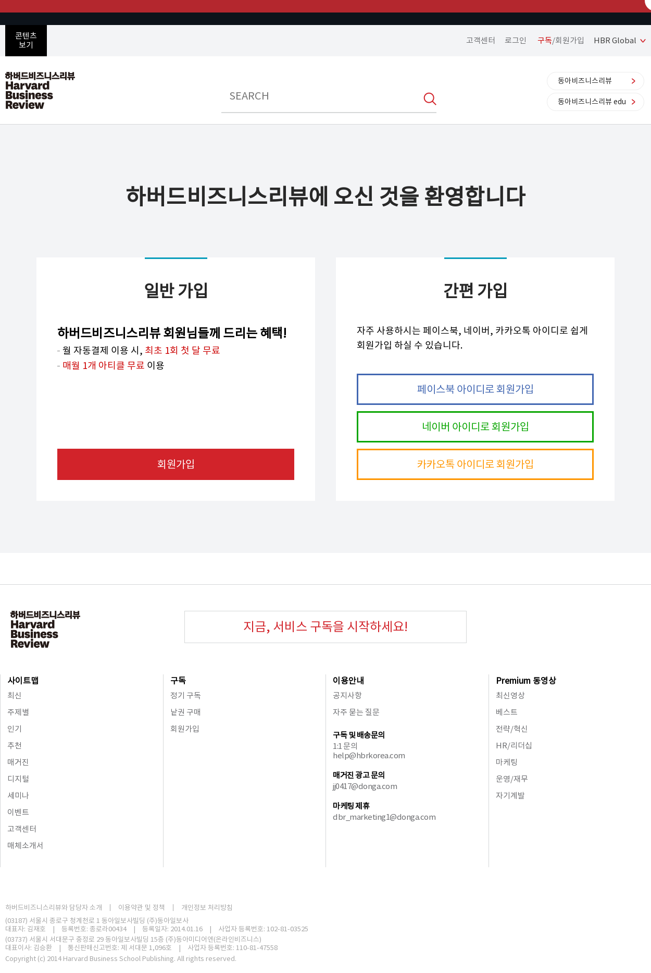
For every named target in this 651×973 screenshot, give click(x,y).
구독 (178, 680)
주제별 (18, 712)
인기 (14, 729)
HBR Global (615, 40)
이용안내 (348, 680)
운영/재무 (512, 779)
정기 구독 (185, 695)
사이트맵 (23, 680)
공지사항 (347, 695)
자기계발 (510, 795)
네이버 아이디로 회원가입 (475, 427)
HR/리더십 (514, 745)
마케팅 (507, 762)
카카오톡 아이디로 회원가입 (475, 464)
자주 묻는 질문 (356, 712)
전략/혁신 (512, 729)
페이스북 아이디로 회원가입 (475, 389)
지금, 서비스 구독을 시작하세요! (325, 627)
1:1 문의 (345, 746)
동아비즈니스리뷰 (585, 80)
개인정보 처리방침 (207, 907)
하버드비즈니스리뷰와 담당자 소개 (53, 907)
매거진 (18, 762)
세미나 (18, 795)
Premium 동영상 (526, 680)
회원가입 (176, 464)
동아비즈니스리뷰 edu (592, 101)
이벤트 (18, 812)
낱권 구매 (185, 712)
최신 (14, 695)
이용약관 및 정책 (141, 907)
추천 (14, 745)
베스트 (507, 712)
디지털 (18, 779)
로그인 (516, 40)
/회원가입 (560, 40)
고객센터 (480, 40)
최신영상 (510, 695)
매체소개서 (25, 846)
